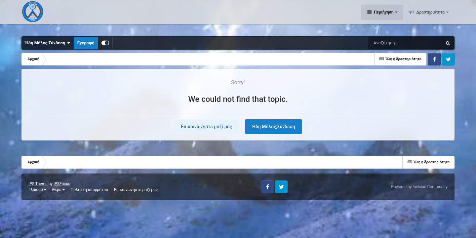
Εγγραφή (86, 42)
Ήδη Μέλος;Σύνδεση (47, 43)
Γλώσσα (37, 189)
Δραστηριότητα (430, 16)
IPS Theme (38, 183)
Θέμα (58, 189)
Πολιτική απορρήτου (89, 189)
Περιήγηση (383, 16)
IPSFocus (62, 183)
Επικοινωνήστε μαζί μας (206, 126)
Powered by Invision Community (419, 186)
